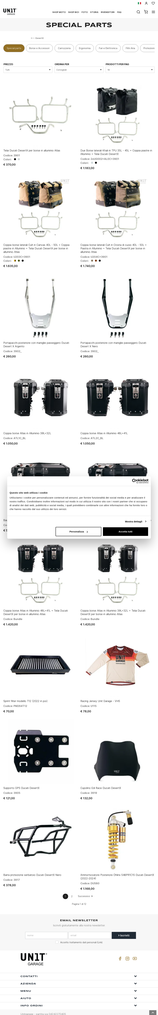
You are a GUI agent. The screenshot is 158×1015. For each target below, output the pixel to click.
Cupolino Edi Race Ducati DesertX (100, 781)
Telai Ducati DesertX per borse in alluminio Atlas (31, 149)
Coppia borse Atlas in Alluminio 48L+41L (104, 429)
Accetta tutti (125, 531)
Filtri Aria (130, 48)
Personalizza (78, 531)
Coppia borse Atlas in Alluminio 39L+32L (27, 429)
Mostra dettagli (133, 521)
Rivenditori (108, 12)
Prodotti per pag (117, 64)
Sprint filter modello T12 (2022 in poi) (25, 695)
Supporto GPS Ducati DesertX (21, 781)
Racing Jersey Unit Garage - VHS (100, 695)
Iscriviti (123, 928)
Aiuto (78, 991)
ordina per (62, 64)
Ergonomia (84, 48)
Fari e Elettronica (108, 48)
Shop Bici (73, 12)
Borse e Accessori (39, 48)
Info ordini (78, 998)
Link (100, 935)
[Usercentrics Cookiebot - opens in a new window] (134, 481)
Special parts (14, 48)
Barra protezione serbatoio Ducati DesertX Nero (32, 867)
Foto (85, 12)
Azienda (78, 976)
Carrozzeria (64, 48)
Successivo (85, 888)
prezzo (8, 64)
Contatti (78, 969)
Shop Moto (59, 12)
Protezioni (148, 48)
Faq (119, 12)
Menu (78, 984)
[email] (89, 928)
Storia (94, 12)
